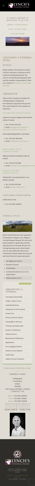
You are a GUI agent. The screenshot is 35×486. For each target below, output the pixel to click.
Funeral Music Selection (14, 322)
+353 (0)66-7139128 (19, 29)
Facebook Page (23, 407)
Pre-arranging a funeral (14, 346)
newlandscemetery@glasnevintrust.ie (22, 166)
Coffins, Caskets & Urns (13, 301)
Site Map (22, 479)
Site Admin (13, 479)
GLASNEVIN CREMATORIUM (17, 113)
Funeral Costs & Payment (14, 351)
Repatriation (10, 342)
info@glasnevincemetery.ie (19, 127)
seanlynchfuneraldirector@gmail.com (17, 404)
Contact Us (11, 407)
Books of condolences (13, 330)
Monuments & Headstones (14, 338)
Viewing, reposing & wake (14, 326)
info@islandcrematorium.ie (19, 141)
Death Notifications (12, 305)
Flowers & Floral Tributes (14, 317)
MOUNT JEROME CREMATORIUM (11, 172)
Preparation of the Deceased (15, 309)
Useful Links (10, 355)
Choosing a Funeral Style (14, 297)
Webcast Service (11, 334)
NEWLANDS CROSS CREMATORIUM (12, 150)
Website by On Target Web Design (17, 476)
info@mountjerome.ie (17, 187)
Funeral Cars (10, 313)
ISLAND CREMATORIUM (15, 129)
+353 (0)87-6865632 (21, 25)
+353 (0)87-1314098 (17, 34)
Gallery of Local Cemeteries (15, 359)
